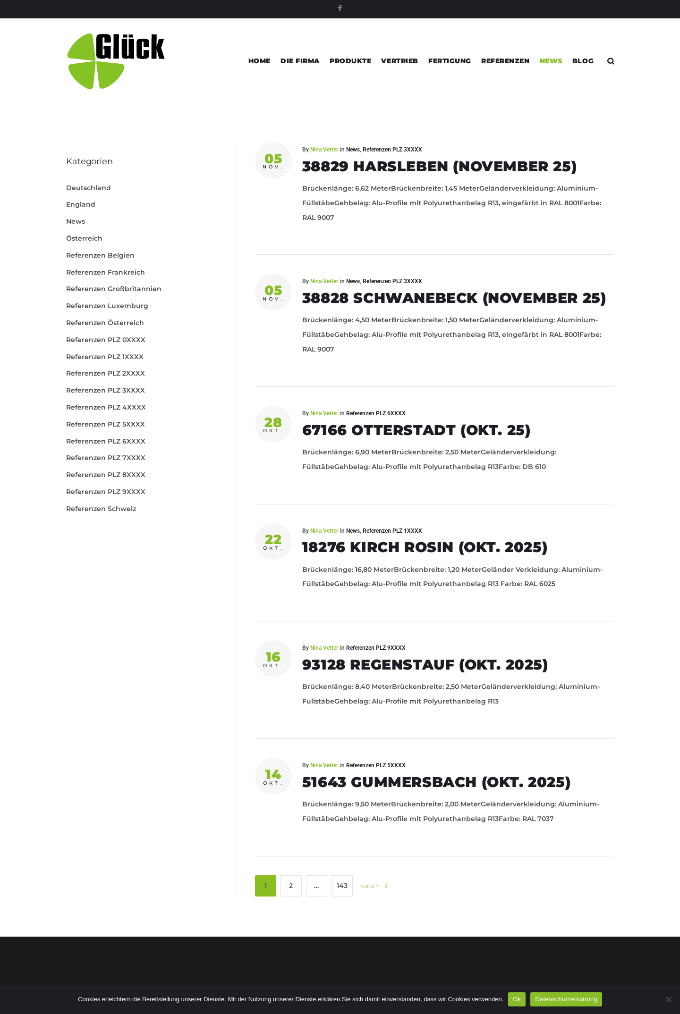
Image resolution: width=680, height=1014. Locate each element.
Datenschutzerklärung (566, 999)
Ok (517, 999)
